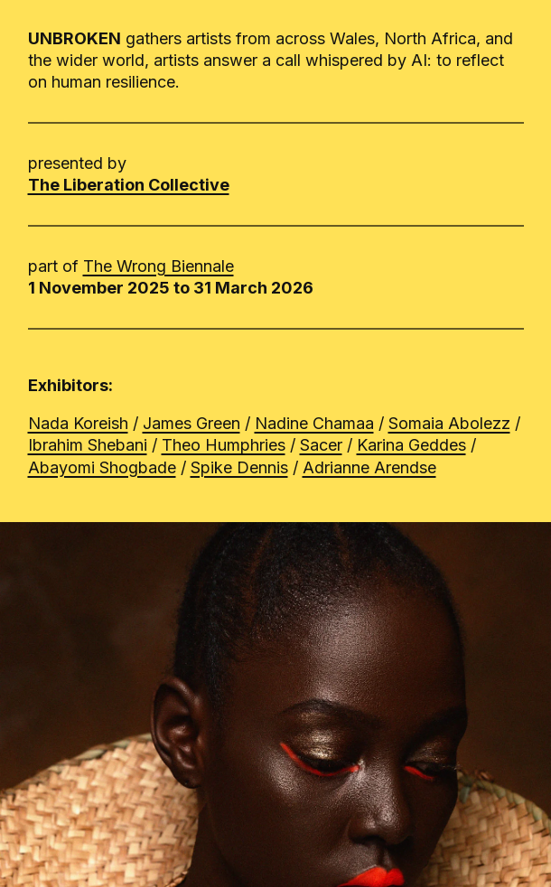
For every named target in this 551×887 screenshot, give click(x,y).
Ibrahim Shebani (87, 444)
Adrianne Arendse (369, 467)
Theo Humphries (223, 444)
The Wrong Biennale (158, 266)
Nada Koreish (78, 423)
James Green (191, 423)
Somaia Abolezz (449, 423)
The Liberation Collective (128, 184)
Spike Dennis (239, 467)
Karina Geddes (411, 444)
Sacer (321, 444)
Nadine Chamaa (314, 423)
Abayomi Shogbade (102, 467)
